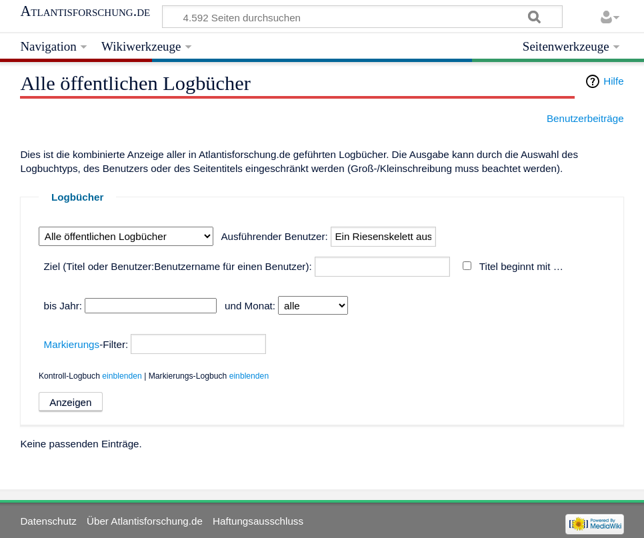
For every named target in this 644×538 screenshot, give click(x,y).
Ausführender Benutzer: (274, 236)
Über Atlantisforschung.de (145, 521)
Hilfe (613, 81)
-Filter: (86, 344)
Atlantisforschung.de (85, 11)
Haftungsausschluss (258, 521)
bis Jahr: (63, 305)
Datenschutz (48, 521)
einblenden (122, 376)
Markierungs (72, 344)
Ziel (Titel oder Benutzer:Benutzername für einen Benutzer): (178, 266)
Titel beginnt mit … (521, 266)
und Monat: (250, 305)
